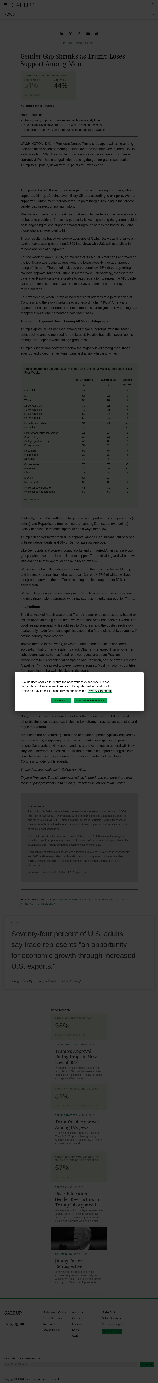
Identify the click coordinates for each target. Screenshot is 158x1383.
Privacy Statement (100, 690)
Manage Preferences (90, 700)
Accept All (61, 700)
